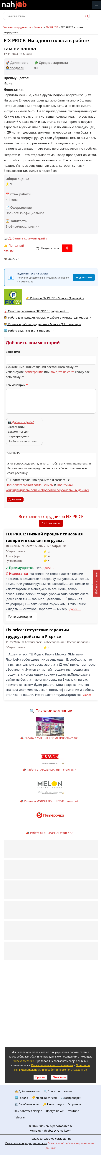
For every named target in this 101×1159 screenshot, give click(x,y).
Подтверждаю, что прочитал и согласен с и (47, 485)
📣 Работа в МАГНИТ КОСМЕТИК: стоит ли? (49, 738)
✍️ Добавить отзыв (27, 1091)
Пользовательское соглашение (51, 1138)
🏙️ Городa (21, 1098)
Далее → (48, 568)
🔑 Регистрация (53, 1104)
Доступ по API (55, 1111)
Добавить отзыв (96, 583)
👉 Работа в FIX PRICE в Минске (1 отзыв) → (55, 298)
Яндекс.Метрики (23, 1061)
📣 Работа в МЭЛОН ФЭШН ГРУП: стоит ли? (49, 801)
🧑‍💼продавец (15, 68)
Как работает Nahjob (28, 1111)
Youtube (73, 1111)
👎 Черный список (44, 1098)
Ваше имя (13, 352)
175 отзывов (51, 523)
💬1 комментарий (20, 617)
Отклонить (59, 1077)
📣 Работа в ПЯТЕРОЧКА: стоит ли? (49, 833)
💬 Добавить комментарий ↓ (25, 238)
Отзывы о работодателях (55, 1126)
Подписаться (84, 277)
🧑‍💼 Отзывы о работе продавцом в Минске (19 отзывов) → (42, 324)
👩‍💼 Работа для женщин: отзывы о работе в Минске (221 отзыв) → (47, 317)
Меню (96, 5)
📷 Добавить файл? (21, 422)
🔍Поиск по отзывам (58, 1091)
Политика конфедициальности (26, 1143)
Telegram (20, 1117)
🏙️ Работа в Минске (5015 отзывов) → (29, 330)
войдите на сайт (62, 372)
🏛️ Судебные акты (26, 1104)
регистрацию (33, 372)
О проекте (75, 1104)
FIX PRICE (51, 27)
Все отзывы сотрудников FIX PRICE (51, 516)
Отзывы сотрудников (17, 27)
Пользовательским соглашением (29, 485)
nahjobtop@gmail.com (56, 1130)
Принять (40, 1077)
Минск (38, 27)
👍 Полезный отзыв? (14, 248)
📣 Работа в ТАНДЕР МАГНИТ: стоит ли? (49, 769)
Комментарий (17, 385)
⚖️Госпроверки (70, 1098)
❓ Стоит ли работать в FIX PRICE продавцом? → (36, 311)
